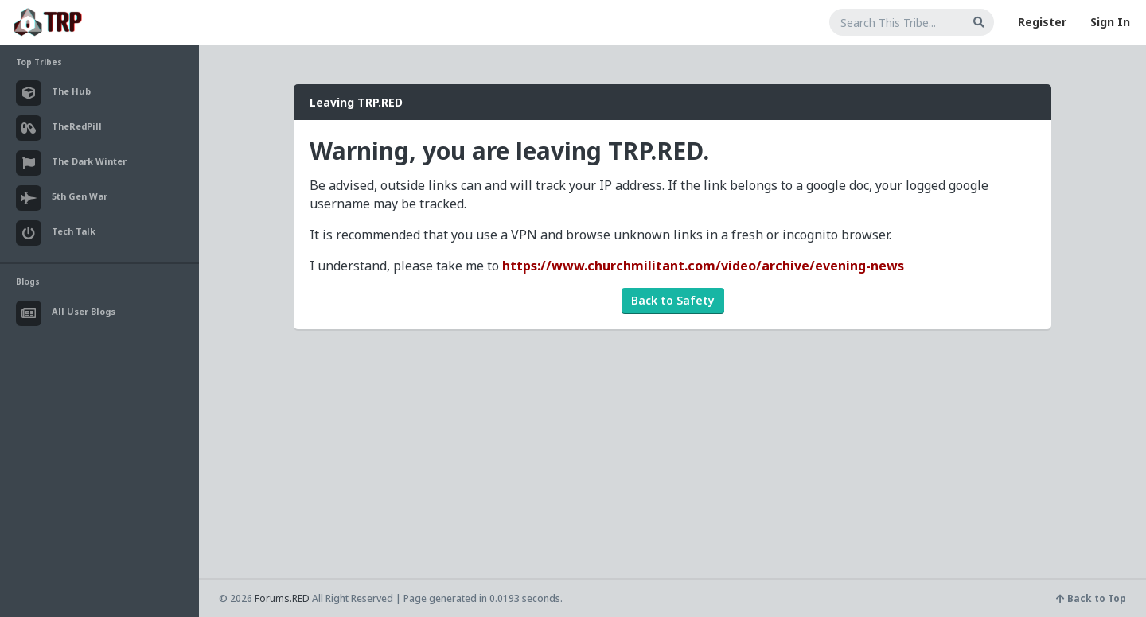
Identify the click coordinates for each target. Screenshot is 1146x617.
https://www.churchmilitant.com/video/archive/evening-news (703, 265)
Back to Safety (673, 300)
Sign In (1110, 21)
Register (1042, 21)
